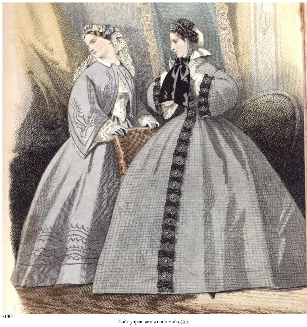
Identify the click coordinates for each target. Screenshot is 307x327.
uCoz (183, 321)
